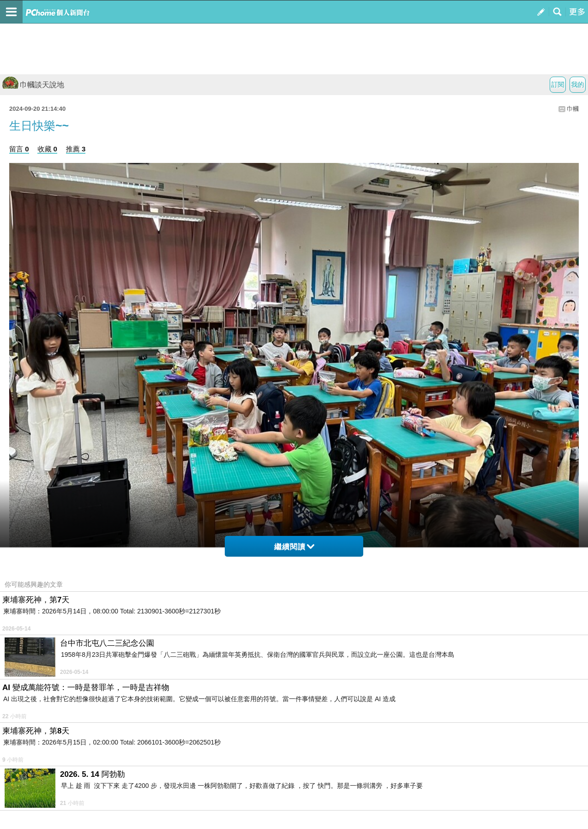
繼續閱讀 (294, 546)
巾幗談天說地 (33, 85)
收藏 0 (47, 149)
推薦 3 (76, 149)
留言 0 (19, 149)
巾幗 (573, 108)
